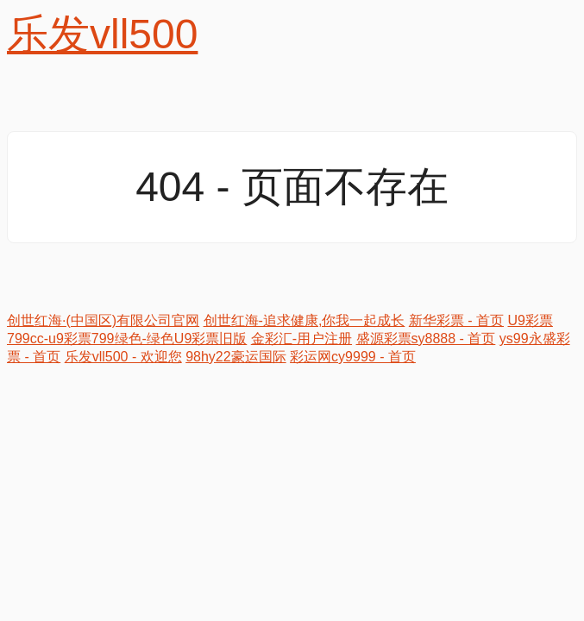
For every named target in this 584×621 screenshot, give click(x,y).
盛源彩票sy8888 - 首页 (426, 338)
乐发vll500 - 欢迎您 (123, 356)
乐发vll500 (102, 34)
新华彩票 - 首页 (456, 320)
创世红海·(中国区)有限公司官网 (103, 320)
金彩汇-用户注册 (301, 338)
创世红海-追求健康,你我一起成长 (304, 320)
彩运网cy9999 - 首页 (353, 356)
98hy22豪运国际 (235, 356)
